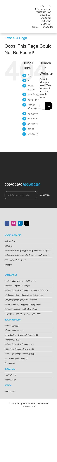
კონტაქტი (33, 134)
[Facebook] (7, 223)
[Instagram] (13, 223)
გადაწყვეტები (35, 94)
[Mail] (26, 223)
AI (28, 80)
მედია (31, 129)
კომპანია (33, 123)
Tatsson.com (28, 406)
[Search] (48, 106)
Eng (29, 75)
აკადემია (33, 113)
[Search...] (42, 106)
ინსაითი (32, 118)
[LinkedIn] (20, 223)
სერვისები (33, 99)
